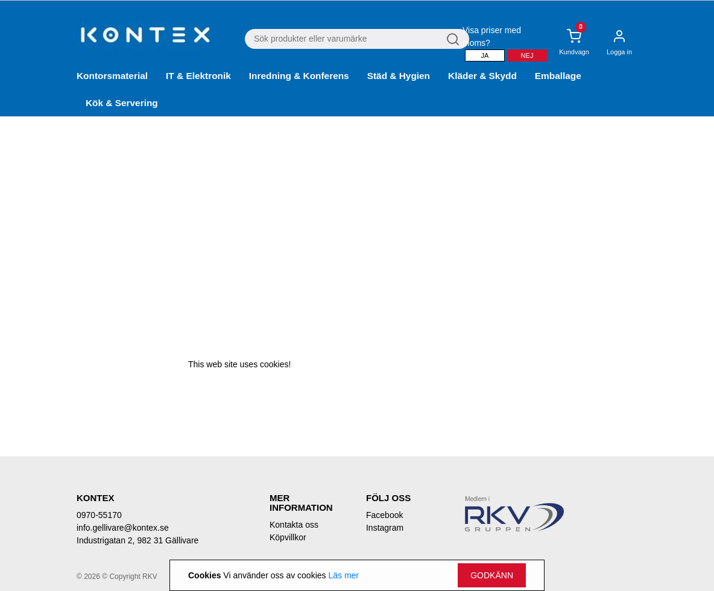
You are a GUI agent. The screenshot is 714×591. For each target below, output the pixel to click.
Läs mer (343, 575)
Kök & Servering (122, 103)
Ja (485, 55)
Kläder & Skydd (482, 76)
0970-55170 (99, 515)
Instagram (384, 528)
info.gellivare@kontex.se (123, 528)
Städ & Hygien (398, 76)
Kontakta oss (294, 524)
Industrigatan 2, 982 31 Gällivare (137, 540)
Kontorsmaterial (112, 76)
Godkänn (491, 575)
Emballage (558, 76)
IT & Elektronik (198, 76)
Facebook (384, 515)
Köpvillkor (288, 537)
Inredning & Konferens (299, 76)
